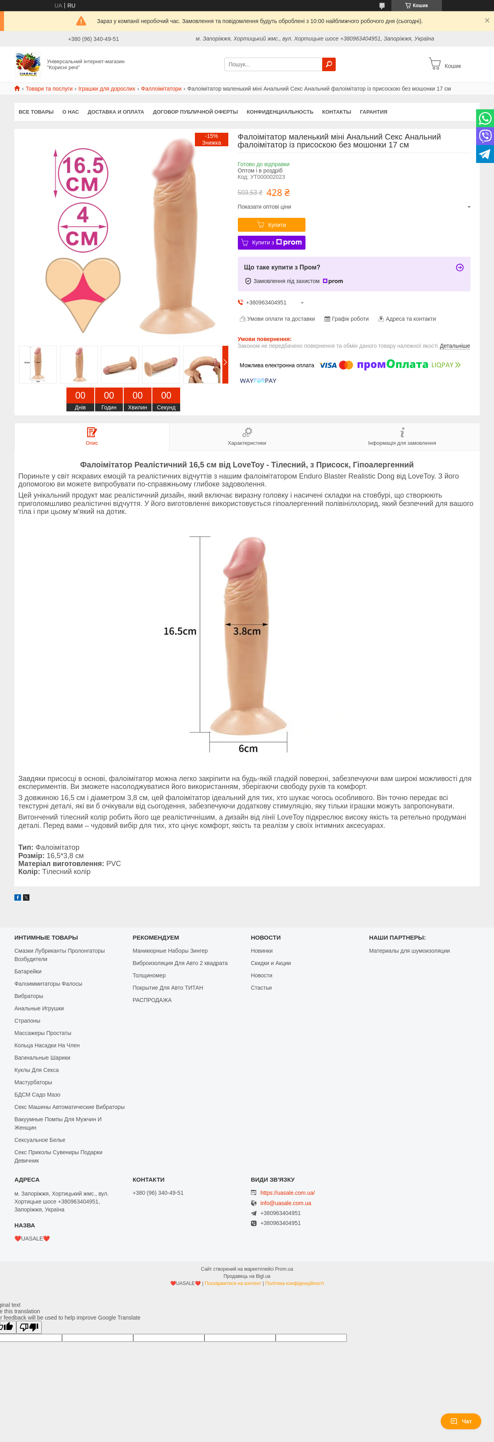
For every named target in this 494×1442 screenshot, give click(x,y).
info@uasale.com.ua (286, 1203)
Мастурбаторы (33, 1082)
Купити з (277, 242)
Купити (277, 225)
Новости (261, 975)
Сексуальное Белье (39, 1140)
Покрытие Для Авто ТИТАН (167, 988)
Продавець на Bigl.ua (247, 1276)
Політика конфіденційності (294, 1283)
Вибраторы (28, 996)
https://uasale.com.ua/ (288, 1193)
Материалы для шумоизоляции (409, 951)
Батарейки (27, 971)
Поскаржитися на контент (233, 1283)
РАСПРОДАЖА (151, 1000)
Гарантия (373, 112)
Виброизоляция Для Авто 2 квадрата (180, 963)
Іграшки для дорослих (106, 88)
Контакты (336, 112)
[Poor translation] (29, 1327)
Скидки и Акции (271, 963)
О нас (70, 112)
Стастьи (261, 988)
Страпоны (27, 1021)
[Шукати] (329, 64)
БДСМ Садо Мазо (37, 1094)
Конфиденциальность (280, 112)
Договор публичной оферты (195, 112)
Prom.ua (284, 1269)
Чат (461, 1421)
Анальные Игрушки (39, 1008)
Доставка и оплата (116, 112)
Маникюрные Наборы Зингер (170, 951)
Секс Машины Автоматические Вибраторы (69, 1107)
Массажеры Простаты (42, 1033)
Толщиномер (148, 975)
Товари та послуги (48, 88)
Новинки (262, 951)
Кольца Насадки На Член (47, 1045)
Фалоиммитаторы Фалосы (48, 984)
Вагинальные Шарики (42, 1057)
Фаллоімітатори (161, 88)
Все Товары (36, 112)
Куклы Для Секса (36, 1070)
